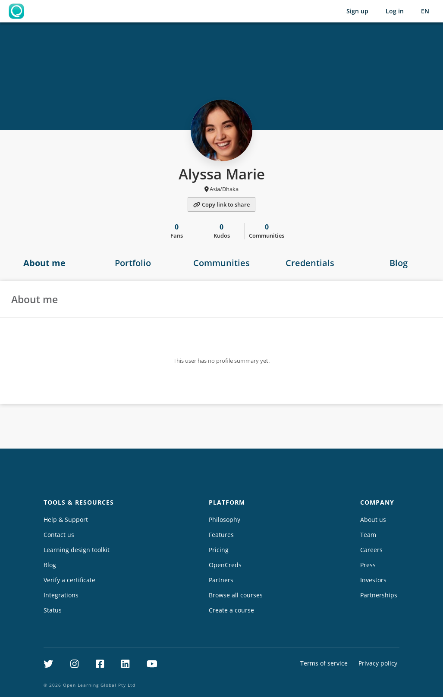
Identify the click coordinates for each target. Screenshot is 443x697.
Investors (373, 580)
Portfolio (133, 263)
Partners (221, 580)
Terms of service (324, 663)
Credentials (310, 263)
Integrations (61, 595)
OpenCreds (225, 565)
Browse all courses (236, 595)
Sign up (357, 11)
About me (44, 263)
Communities (221, 263)
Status (53, 610)
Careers (371, 550)
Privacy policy (377, 663)
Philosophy (224, 519)
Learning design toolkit (77, 550)
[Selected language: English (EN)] (425, 11)
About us (373, 519)
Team (368, 535)
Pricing (219, 550)
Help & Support (66, 519)
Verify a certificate (69, 580)
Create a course (231, 610)
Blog (50, 565)
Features (221, 535)
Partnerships (378, 595)
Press (368, 565)
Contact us (59, 535)
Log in (395, 11)
